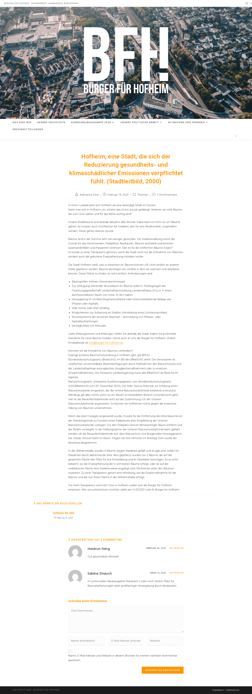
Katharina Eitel (89, 194)
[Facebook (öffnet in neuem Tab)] (246, 3)
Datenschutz (232, 690)
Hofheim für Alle (63, 513)
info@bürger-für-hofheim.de (106, 342)
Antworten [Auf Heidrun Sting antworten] (176, 548)
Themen (142, 194)
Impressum (218, 690)
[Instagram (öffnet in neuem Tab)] (250, 3)
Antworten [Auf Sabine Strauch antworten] (176, 573)
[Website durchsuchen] (235, 136)
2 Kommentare (167, 194)
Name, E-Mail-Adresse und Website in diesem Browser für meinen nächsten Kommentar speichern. (122, 658)
